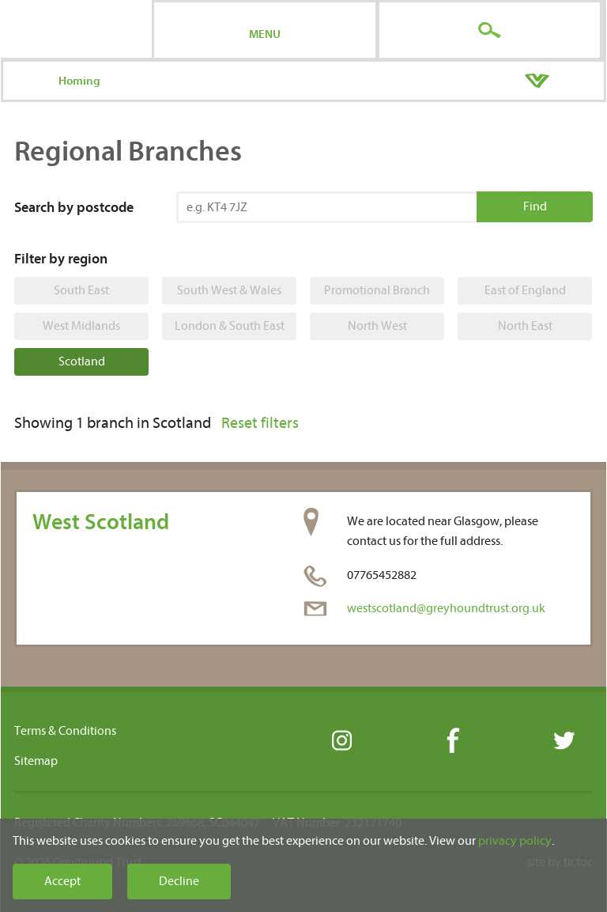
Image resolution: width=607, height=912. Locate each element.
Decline (179, 881)
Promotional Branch (377, 290)
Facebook (452, 741)
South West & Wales (229, 290)
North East (525, 326)
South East (81, 290)
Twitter (563, 741)
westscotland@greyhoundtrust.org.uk (446, 608)
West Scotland (100, 522)
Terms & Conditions (65, 731)
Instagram (341, 741)
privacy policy (515, 841)
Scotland (81, 361)
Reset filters (260, 423)
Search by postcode (74, 207)
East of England (525, 290)
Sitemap (36, 761)
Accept (62, 881)
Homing (79, 81)
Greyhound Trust (77, 29)
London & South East (230, 326)
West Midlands (81, 326)
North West (377, 326)
